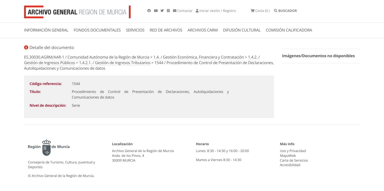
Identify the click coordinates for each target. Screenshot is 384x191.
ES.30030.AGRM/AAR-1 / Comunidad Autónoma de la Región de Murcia (86, 57)
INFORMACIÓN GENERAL (46, 30)
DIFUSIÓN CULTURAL (241, 30)
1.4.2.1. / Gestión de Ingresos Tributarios (114, 62)
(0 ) (260, 10)
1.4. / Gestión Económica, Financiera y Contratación (198, 57)
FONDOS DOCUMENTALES (97, 30)
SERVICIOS (135, 30)
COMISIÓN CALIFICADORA (289, 30)
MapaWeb (288, 155)
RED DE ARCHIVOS (166, 30)
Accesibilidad (290, 164)
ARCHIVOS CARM (203, 30)
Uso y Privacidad (293, 150)
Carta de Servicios (294, 160)
